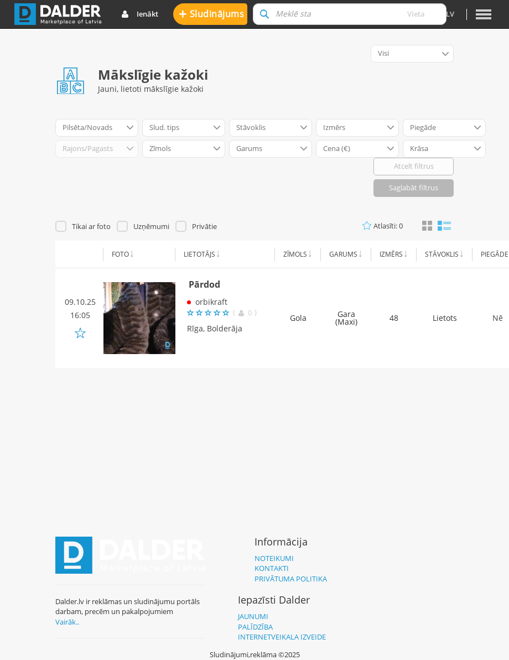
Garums (343, 254)
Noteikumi (274, 558)
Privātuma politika (290, 579)
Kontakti (271, 568)
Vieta (416, 14)
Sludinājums (212, 13)
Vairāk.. (67, 622)
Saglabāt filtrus (413, 188)
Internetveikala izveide (282, 637)
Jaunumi (253, 616)
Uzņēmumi (151, 226)
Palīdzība (255, 627)
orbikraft (211, 302)
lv (450, 14)
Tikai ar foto (91, 226)
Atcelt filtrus (414, 166)
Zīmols (295, 254)
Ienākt (139, 14)
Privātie (204, 226)
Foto (120, 254)
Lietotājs (199, 254)
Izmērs (391, 254)
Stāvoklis (442, 254)
